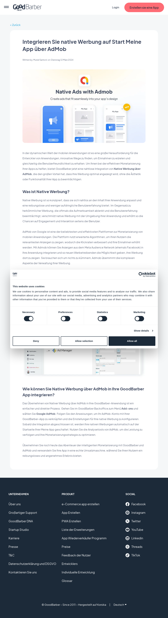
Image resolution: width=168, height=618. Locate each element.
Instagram (135, 513)
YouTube (134, 530)
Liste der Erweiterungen (78, 529)
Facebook (136, 504)
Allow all (132, 341)
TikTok (133, 555)
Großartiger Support (23, 512)
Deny (36, 341)
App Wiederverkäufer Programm (84, 538)
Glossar (67, 581)
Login (115, 7)
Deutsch (120, 604)
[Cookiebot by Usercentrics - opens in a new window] (141, 274)
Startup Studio (19, 529)
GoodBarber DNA (21, 521)
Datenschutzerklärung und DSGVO (32, 564)
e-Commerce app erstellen (80, 504)
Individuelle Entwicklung (78, 572)
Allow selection (84, 341)
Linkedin (134, 538)
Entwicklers (70, 564)
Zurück (16, 25)
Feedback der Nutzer (76, 555)
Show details (141, 330)
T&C (11, 555)
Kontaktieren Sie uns (23, 572)
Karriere (14, 538)
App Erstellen (71, 512)
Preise (66, 547)
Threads (134, 547)
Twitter (133, 521)
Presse (13, 547)
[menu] (6, 7)
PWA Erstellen (71, 521)
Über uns (15, 504)
